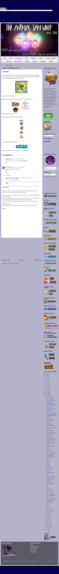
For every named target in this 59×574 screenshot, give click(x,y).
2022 (46, 375)
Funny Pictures (18, 61)
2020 (46, 380)
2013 (46, 394)
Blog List (33, 58)
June (48, 517)
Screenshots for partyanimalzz (49, 425)
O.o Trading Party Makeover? (50, 479)
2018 (46, 384)
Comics (41, 58)
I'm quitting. (48, 470)
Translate (52, 176)
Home (5, 58)
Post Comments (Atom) (13, 263)
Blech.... (48, 504)
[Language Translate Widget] (50, 175)
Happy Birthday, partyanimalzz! (50, 455)
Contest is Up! (49, 407)
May (48, 519)
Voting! (47, 474)
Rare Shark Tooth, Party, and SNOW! (50, 495)
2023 (46, 373)
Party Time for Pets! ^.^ (51, 452)
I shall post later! (49, 472)
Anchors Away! (49, 492)
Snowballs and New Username (50, 409)
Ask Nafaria (18, 58)
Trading (50, 61)
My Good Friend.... (50, 497)
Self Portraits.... (49, 436)
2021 (46, 377)
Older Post (37, 260)
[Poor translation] (4, 9)
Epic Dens (9, 61)
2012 (46, 530)
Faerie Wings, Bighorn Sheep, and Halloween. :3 (51, 501)
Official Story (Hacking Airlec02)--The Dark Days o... (51, 415)
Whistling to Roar (50, 430)
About (10, 58)
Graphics (34, 61)
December (49, 396)
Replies (8, 175)
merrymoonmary (43, 561)
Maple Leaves (49, 481)
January (49, 527)
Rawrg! (48, 448)
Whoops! (48, 462)
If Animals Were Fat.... (51, 400)
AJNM (47, 464)
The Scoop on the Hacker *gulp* (50, 419)
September (49, 510)
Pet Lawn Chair (49, 450)
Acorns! (48, 460)
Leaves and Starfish (50, 476)
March (48, 523)
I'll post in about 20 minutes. (50, 446)
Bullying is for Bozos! (51, 432)
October (48, 508)
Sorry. (47, 506)
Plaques (48, 488)
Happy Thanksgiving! (50, 412)
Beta (26, 58)
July (48, 514)
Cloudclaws (7, 167)
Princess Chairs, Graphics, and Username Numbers (51, 403)
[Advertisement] (21, 248)
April (48, 521)
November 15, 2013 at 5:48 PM (17, 167)
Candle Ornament (50, 434)
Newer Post (5, 260)
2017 (46, 386)
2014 (46, 392)
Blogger (54, 561)
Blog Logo (48, 422)
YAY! (47, 486)
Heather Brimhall (12, 178)
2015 (46, 390)
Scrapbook (42, 61)
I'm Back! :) (48, 466)
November (49, 398)
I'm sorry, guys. (49, 468)
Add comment (6, 187)
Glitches (27, 61)
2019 (46, 382)
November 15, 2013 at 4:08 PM (17, 159)
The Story (48, 458)
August (48, 512)
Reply (6, 162)
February (49, 525)
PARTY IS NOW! (49, 484)
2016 (46, 388)
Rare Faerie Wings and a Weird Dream (51, 439)
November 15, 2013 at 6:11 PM (24, 178)
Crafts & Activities (51, 58)
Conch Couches (49, 490)
